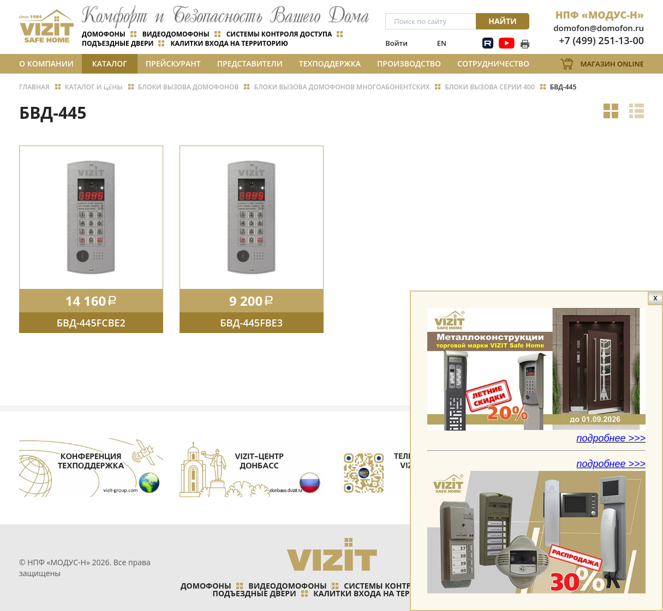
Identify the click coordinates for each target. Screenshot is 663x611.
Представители (250, 63)
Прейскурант (173, 63)
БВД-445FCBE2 (91, 322)
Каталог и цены (109, 66)
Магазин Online (612, 64)
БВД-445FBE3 (251, 322)
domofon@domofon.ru (598, 27)
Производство (409, 63)
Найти (502, 21)
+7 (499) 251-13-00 (601, 40)
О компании (46, 63)
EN (441, 43)
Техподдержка (330, 63)
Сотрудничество (493, 63)
